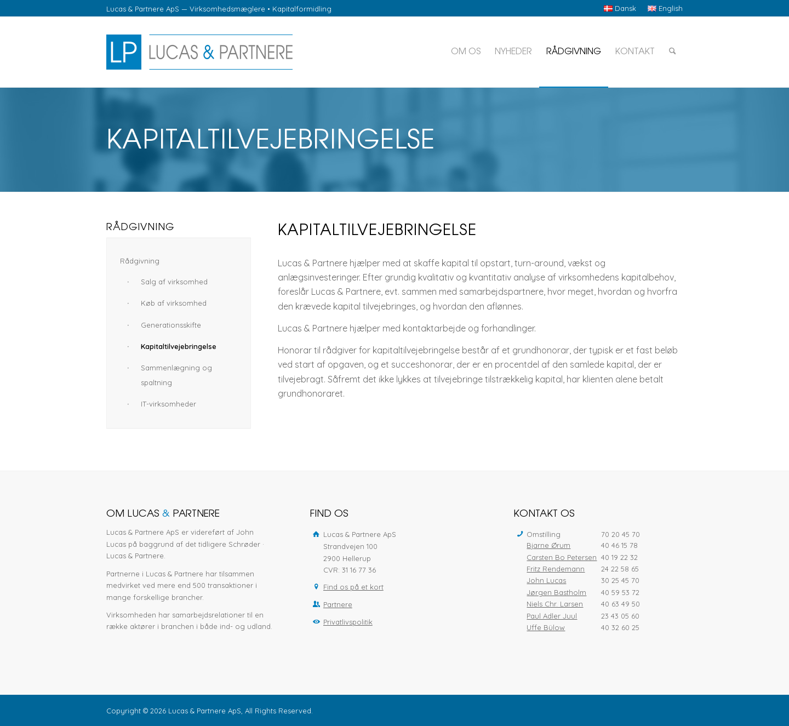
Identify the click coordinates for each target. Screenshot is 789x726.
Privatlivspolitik (348, 622)
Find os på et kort (353, 586)
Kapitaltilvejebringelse (178, 346)
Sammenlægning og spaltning (176, 374)
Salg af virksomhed (174, 281)
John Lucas (546, 580)
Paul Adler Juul (552, 615)
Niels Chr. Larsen (555, 603)
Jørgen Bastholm (556, 592)
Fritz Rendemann (556, 568)
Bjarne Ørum (548, 545)
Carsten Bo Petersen (562, 557)
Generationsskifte (171, 325)
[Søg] (672, 52)
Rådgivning (139, 260)
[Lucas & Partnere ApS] (199, 52)
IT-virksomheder (168, 403)
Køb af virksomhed (174, 303)
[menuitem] (620, 8)
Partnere (337, 604)
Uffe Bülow (546, 627)
